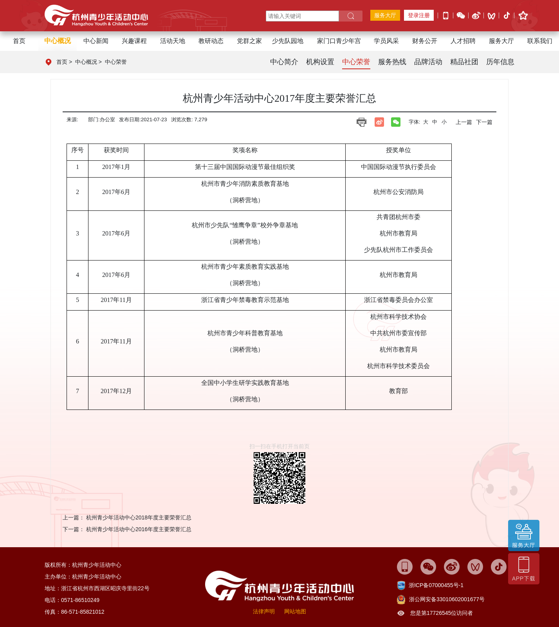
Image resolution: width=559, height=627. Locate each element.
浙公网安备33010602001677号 (447, 599)
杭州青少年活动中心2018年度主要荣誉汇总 (138, 517)
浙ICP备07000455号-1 (436, 585)
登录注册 (419, 15)
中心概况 (86, 62)
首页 (19, 41)
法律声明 (264, 611)
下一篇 (484, 122)
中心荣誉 (116, 62)
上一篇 (464, 122)
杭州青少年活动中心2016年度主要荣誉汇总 (138, 529)
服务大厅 (385, 15)
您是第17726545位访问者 (441, 613)
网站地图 (295, 611)
